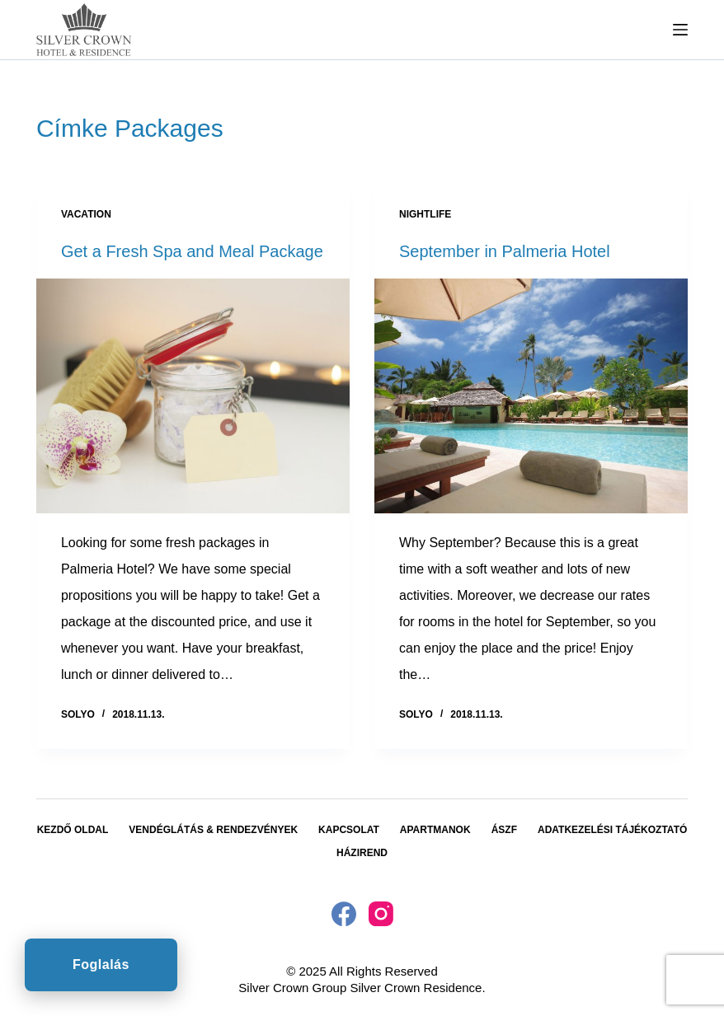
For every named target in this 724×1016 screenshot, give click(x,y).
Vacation (86, 214)
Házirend (362, 853)
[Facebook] (343, 913)
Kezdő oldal (73, 830)
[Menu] (680, 29)
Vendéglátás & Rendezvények (213, 830)
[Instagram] (381, 913)
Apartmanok (435, 830)
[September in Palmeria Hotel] (531, 396)
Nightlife (425, 214)
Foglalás (101, 964)
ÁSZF (504, 830)
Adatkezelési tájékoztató (612, 830)
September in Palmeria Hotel (504, 251)
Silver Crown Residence (416, 988)
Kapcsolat (348, 830)
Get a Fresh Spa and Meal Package (192, 251)
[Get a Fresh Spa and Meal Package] (193, 396)
